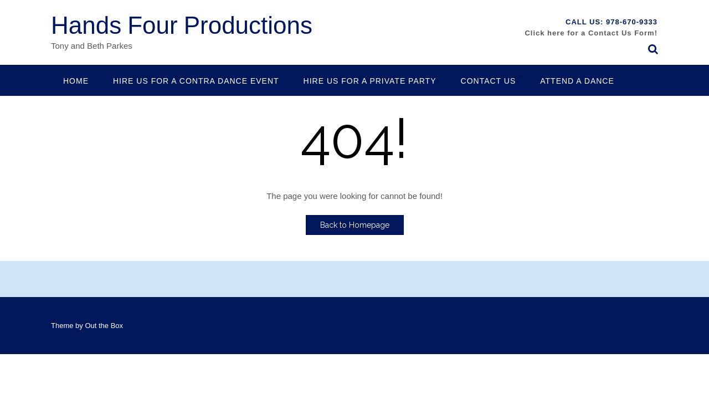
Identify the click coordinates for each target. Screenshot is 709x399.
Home (76, 80)
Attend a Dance (577, 80)
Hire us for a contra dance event (196, 80)
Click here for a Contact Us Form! (591, 33)
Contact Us (488, 80)
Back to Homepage (354, 225)
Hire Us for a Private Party (370, 80)
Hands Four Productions (181, 26)
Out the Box (104, 325)
